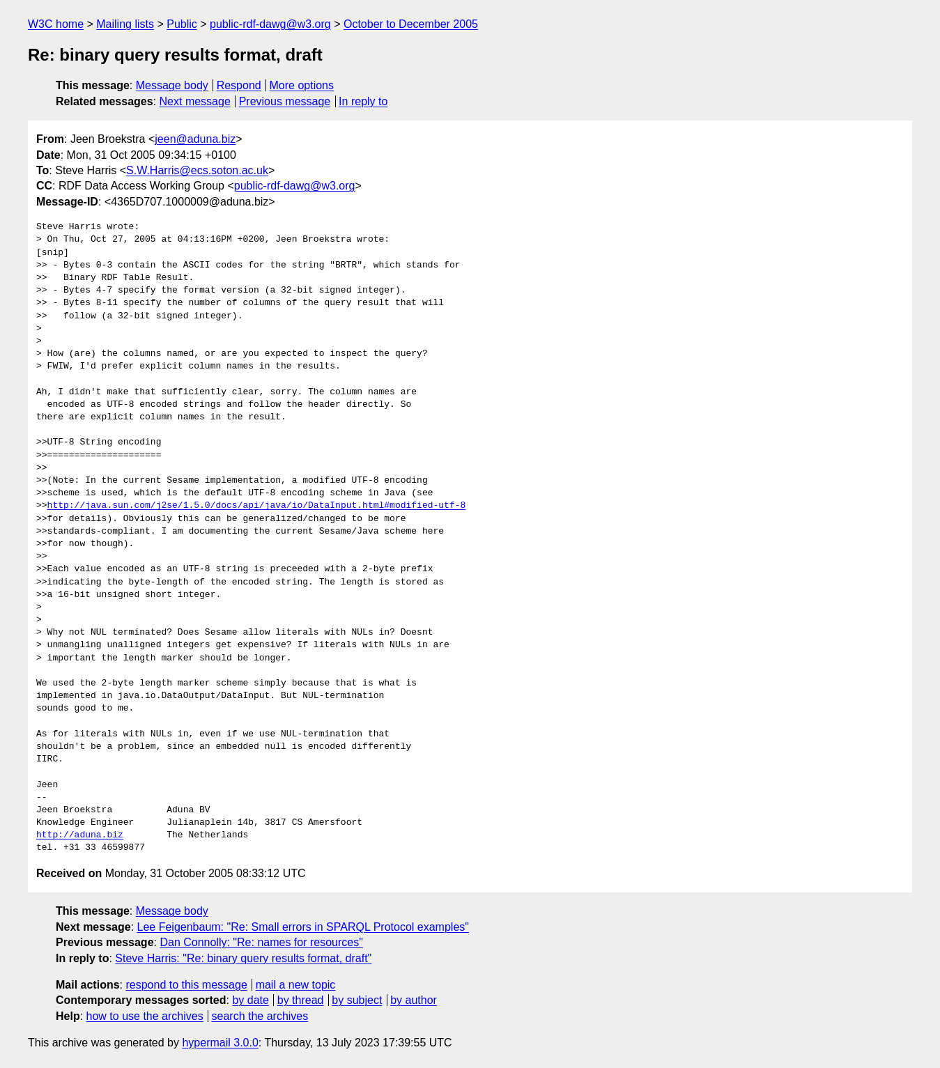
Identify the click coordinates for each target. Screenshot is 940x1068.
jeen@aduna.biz (195, 139)
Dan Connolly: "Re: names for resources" (261, 942)
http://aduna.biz (79, 835)
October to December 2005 (411, 24)
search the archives (260, 1016)
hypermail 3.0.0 (220, 1042)
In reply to (363, 101)
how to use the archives (144, 1016)
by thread (300, 1000)
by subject (357, 1000)
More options (302, 85)
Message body (172, 85)
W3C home (56, 24)
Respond (239, 85)
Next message (195, 101)
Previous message (285, 101)
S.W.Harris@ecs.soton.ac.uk (197, 170)
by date (250, 1000)
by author (413, 1000)
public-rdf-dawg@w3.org (270, 24)
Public (182, 24)
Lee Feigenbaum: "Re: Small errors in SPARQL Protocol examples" (303, 927)
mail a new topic (296, 985)
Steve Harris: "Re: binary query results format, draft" (243, 958)
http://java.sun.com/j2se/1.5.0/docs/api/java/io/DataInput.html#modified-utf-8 (256, 506)
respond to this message (186, 985)
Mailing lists (125, 24)
